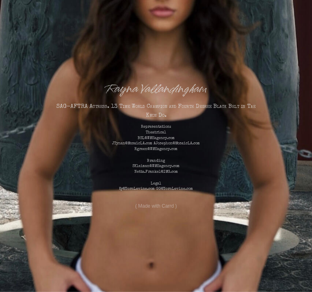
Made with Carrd (156, 206)
